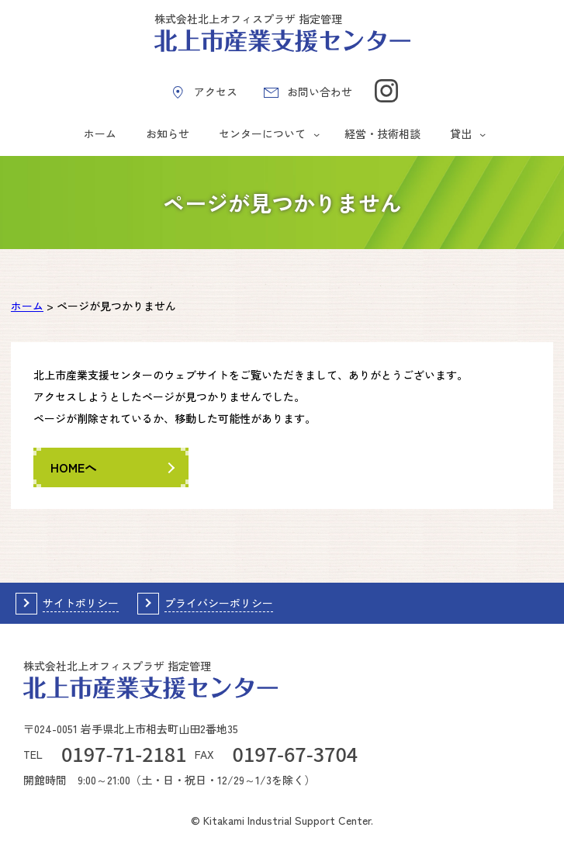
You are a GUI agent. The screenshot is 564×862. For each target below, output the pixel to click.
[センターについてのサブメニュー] (316, 134)
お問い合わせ (319, 91)
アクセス (215, 91)
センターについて (262, 133)
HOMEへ (73, 467)
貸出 (461, 133)
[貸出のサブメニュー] (482, 134)
